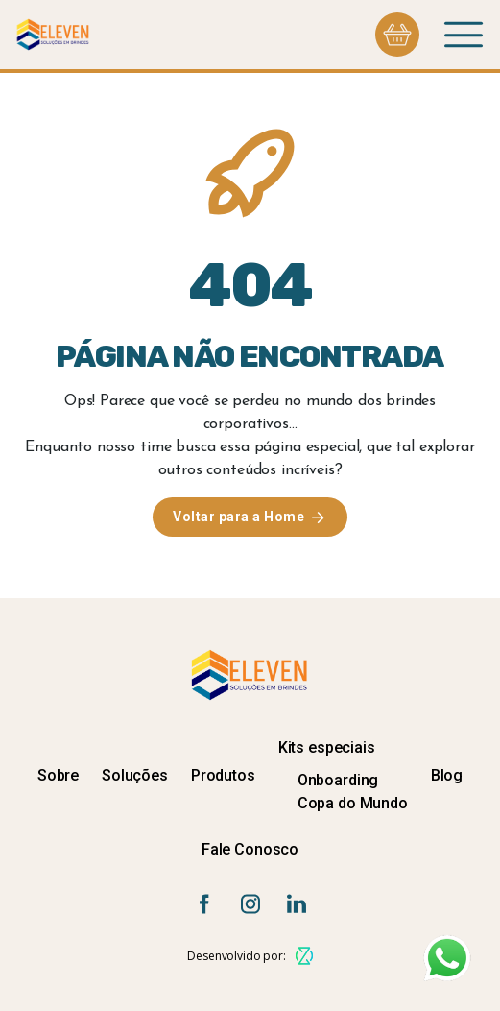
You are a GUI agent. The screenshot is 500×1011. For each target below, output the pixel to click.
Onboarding (338, 780)
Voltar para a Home (238, 516)
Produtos (223, 775)
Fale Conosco (250, 849)
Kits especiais (326, 747)
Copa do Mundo (353, 803)
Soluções (135, 775)
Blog (447, 775)
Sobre (58, 775)
